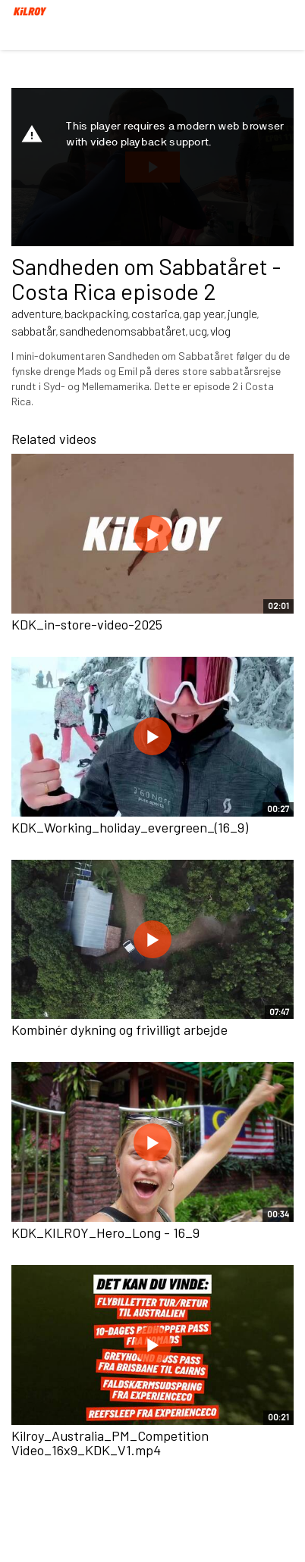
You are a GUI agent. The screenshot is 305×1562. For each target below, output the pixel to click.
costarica (155, 313)
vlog (220, 330)
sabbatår (33, 330)
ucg (198, 330)
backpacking (96, 313)
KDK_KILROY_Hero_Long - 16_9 (105, 1232)
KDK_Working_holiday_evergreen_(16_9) (129, 827)
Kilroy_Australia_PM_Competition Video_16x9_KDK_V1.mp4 (110, 1443)
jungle (242, 313)
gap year (204, 313)
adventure (36, 313)
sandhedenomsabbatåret (122, 330)
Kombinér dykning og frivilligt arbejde (119, 1029)
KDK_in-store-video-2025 (86, 624)
